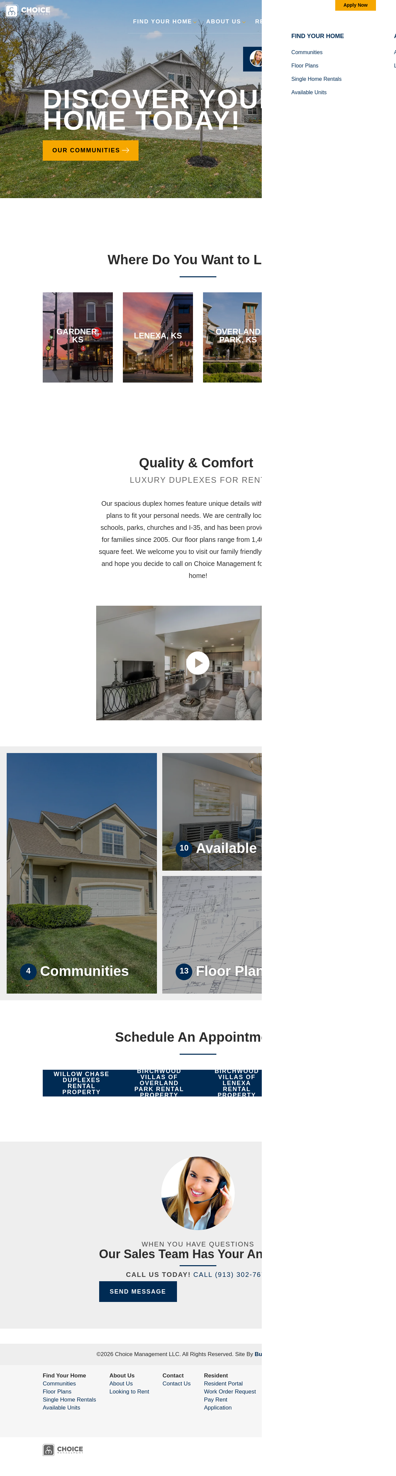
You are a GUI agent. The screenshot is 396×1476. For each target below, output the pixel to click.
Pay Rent (215, 1399)
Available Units (61, 1408)
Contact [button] (319, 21)
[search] (353, 21)
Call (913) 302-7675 (231, 1274)
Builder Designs (276, 1354)
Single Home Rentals (69, 1399)
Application (218, 1408)
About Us (122, 1375)
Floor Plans (57, 1391)
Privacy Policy (304, 1413)
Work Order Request (230, 1391)
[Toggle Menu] (370, 21)
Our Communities (87, 149)
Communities (59, 1383)
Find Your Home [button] (162, 21)
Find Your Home (64, 1375)
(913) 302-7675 (324, 1399)
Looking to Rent (129, 1391)
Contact (173, 1375)
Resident (216, 1375)
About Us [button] (223, 21)
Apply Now (356, 5)
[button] (353, 26)
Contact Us (177, 1383)
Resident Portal (223, 1383)
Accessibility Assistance (318, 1421)
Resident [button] (272, 21)
